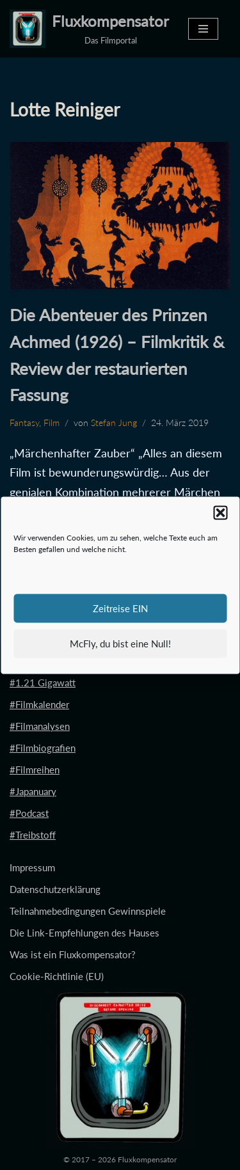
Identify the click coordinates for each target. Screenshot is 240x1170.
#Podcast (29, 813)
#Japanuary (33, 791)
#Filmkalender (39, 704)
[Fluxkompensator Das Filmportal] (89, 29)
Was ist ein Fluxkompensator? (73, 954)
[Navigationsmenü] (203, 29)
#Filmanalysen (40, 726)
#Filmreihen (35, 769)
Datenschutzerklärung (55, 889)
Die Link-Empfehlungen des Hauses (84, 932)
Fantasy (24, 423)
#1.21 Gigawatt (43, 682)
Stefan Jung (114, 423)
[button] (220, 512)
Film (52, 423)
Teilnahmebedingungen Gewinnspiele (88, 911)
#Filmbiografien (43, 748)
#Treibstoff (33, 835)
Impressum (32, 867)
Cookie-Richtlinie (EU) (57, 976)
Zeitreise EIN (120, 608)
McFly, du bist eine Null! (120, 643)
